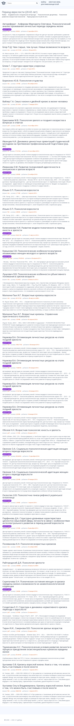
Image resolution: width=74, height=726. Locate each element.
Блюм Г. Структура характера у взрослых (24, 65)
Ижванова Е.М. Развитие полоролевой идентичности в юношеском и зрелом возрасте (31, 168)
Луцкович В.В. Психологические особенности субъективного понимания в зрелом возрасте (34, 275)
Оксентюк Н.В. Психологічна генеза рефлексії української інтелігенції (32, 496)
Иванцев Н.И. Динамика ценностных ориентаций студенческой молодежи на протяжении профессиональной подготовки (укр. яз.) (36, 144)
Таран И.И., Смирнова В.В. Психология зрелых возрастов (32, 628)
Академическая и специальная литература (22, 15)
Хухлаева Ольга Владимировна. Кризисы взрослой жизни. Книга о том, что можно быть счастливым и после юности (36, 686)
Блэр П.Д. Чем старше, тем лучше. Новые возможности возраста (36, 47)
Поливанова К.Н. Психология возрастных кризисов (29, 543)
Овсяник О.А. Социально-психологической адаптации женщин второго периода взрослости (35, 473)
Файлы (43, 2)
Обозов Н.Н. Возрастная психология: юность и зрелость (32, 430)
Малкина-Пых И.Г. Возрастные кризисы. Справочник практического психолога (30, 315)
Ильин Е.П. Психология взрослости (21, 190)
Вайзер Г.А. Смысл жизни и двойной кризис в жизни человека (35, 101)
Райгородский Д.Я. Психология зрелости (24, 562)
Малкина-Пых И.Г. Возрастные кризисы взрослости (29, 295)
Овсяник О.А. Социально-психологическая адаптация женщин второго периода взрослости (35, 449)
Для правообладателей (50, 4)
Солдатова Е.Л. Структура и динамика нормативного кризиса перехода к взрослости (35, 608)
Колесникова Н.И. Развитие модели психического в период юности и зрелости (34, 228)
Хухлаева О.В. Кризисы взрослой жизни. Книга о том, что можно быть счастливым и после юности (36, 665)
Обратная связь (54, 2)
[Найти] (37, 3)
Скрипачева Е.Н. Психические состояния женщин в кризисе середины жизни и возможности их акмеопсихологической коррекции (34, 584)
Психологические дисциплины (47, 15)
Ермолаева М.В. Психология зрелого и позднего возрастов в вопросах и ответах (34, 121)
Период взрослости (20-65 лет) (37, 17)
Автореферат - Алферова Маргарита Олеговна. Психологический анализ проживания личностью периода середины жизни (37, 25)
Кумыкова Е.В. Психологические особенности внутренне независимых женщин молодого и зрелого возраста (32, 252)
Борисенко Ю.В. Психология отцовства (23, 80)
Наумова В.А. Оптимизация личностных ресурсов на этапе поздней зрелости (33, 338)
